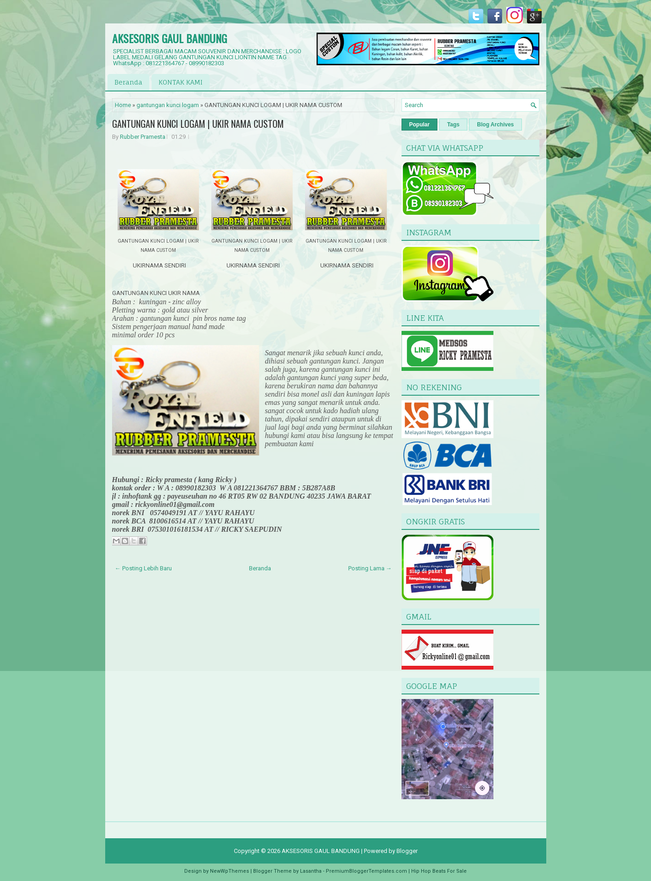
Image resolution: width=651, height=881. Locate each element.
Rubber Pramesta (142, 136)
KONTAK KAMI (181, 82)
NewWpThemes (229, 871)
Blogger (407, 850)
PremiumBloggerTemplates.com (366, 871)
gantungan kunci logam (167, 105)
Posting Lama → (370, 568)
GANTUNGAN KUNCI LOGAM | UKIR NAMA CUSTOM (198, 123)
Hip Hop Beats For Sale (439, 871)
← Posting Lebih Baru (143, 568)
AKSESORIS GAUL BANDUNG (169, 38)
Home (123, 105)
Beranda (128, 82)
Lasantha (311, 871)
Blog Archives (495, 124)
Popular (419, 124)
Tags (453, 124)
